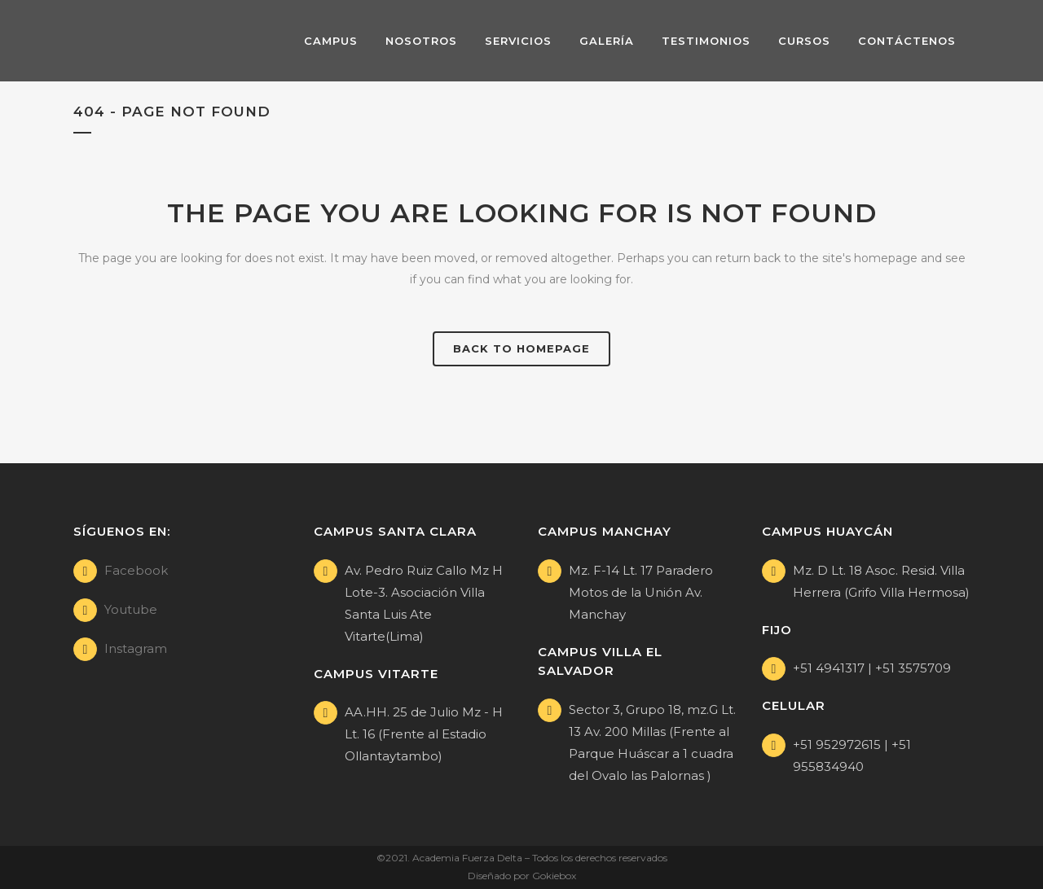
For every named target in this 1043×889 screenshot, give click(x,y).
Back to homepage (521, 348)
